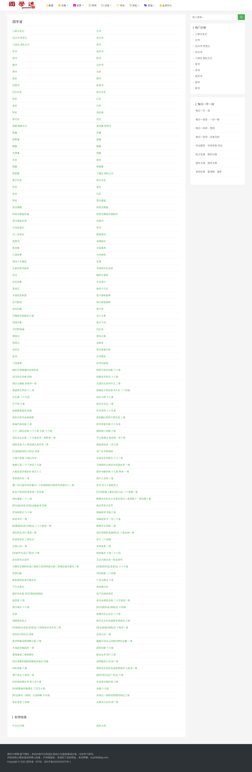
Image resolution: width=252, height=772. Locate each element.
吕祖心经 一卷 (19, 546)
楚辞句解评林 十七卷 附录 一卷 (112, 471)
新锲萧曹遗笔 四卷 (22, 410)
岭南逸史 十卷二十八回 (108, 553)
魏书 (14, 65)
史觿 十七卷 (102, 688)
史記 (98, 119)
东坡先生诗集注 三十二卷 (109, 458)
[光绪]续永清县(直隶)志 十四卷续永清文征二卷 (36, 627)
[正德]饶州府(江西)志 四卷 (26, 451)
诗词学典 (212, 145)
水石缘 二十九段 (21, 397)
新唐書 (16, 173)
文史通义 (101, 281)
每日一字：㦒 (203, 110)
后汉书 (100, 37)
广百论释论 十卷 (105, 580)
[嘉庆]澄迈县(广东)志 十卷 (110, 675)
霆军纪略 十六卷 (105, 647)
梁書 (98, 139)
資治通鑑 (17, 207)
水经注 (16, 349)
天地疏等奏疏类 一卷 (23, 647)
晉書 (14, 132)
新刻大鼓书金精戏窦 (23, 417)
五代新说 (17, 302)
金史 (14, 105)
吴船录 (100, 342)
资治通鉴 (101, 200)
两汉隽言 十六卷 (21, 607)
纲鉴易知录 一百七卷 (107, 444)
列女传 (100, 329)
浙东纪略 (17, 309)
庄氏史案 (17, 281)
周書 (98, 153)
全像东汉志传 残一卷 (107, 702)
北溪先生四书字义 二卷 (108, 383)
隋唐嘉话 (101, 234)
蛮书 (14, 356)
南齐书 (100, 51)
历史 (138, 5)
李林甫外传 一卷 (21, 478)
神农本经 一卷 (19, 519)
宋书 (14, 51)
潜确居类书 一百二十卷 (108, 519)
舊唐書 (100, 166)
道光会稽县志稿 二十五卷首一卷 (113, 600)
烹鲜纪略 (17, 573)
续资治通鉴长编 (20, 214)
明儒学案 (17, 322)
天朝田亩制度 (19, 295)
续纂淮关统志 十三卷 (107, 376)
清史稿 (100, 112)
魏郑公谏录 (102, 275)
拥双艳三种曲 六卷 (106, 431)
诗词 (97, 5)
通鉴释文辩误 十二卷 (23, 390)
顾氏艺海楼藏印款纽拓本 (25, 370)
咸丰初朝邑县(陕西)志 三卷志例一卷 (115, 532)
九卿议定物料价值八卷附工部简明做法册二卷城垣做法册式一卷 (45, 566)
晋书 (98, 44)
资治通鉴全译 (19, 220)
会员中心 (170, 5)
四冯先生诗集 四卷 (22, 376)
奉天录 (100, 309)
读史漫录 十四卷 (21, 702)
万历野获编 (18, 329)
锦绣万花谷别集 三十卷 (108, 370)
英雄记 (16, 288)
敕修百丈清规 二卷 (106, 525)
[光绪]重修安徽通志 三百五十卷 (28, 688)
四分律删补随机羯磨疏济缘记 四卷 (30, 661)
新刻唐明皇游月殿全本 (24, 580)
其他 (153, 5)
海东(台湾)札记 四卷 (23, 634)
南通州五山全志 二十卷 (108, 614)
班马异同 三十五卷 (106, 410)
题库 (219, 171)
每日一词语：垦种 (205, 128)
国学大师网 (13, 754)
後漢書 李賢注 (103, 126)
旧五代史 (17, 92)
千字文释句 (18, 586)
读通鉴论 (101, 241)
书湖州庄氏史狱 (104, 268)
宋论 (14, 275)
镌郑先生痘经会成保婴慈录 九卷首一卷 (116, 668)
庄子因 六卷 (18, 403)
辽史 (98, 98)
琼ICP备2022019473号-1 (57, 761)
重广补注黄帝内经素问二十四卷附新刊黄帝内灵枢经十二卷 (43, 485)
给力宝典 (200, 154)
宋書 (98, 132)
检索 (54, 5)
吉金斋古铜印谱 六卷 (107, 681)
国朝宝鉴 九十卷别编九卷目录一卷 (30, 444)
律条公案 (101, 336)
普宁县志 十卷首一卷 (23, 675)
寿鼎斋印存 (102, 586)
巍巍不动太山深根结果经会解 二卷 (114, 641)
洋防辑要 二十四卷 (106, 573)
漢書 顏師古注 (19, 126)
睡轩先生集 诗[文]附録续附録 (27, 593)
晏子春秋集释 (103, 295)
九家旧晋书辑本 (20, 268)
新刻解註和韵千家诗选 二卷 (111, 417)
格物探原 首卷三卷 (106, 512)
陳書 (14, 146)
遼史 (98, 187)
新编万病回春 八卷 (22, 424)
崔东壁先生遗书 (20, 559)
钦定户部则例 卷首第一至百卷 (28, 492)
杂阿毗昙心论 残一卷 (107, 661)
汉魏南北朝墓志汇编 (23, 315)
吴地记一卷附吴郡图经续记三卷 (113, 695)
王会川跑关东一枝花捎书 (109, 559)
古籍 (67, 5)
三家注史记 (18, 31)
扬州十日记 (102, 288)
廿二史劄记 (18, 234)
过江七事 (101, 315)
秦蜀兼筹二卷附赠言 (23, 654)
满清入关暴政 (19, 261)
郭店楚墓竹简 (103, 349)
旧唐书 (16, 85)
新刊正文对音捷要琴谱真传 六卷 (113, 620)
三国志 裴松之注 (21, 44)
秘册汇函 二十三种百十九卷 (27, 464)
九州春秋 (101, 254)
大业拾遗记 (18, 227)
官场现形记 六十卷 (22, 512)
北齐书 (100, 65)
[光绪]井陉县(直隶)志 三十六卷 (112, 566)
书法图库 (200, 145)
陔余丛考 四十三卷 (106, 654)
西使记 (16, 342)
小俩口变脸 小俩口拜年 (24, 458)
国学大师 (101, 725)
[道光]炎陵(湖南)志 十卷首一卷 (112, 627)
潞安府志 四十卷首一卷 (24, 532)
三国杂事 (17, 254)
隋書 (14, 166)
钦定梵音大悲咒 (104, 505)
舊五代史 (17, 180)
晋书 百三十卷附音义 (107, 485)
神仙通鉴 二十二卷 (22, 498)
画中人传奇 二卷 (105, 478)
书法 (125, 5)
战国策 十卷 (18, 600)
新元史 (16, 119)
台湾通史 (101, 356)
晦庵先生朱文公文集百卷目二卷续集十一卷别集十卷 (123, 498)
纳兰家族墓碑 (103, 302)
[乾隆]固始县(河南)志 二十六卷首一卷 (32, 525)
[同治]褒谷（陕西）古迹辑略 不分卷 (31, 695)
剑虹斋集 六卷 (19, 668)
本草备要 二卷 (103, 546)
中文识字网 (18, 725)
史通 (98, 261)
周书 (14, 71)
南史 (14, 78)
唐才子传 (101, 322)
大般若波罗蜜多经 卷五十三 (27, 471)
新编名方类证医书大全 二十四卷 (113, 390)
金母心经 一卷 (103, 634)
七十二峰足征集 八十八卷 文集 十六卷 (32, 431)
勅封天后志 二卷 (105, 403)
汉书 (98, 31)
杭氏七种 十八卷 (105, 397)
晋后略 (16, 248)
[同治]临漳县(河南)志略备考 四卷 (29, 505)
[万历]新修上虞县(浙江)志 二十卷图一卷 (117, 492)
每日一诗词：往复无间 (207, 137)
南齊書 (16, 139)
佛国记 (16, 336)
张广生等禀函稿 (104, 451)
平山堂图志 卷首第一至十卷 (111, 437)
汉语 (110, 5)
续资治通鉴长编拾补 (107, 214)
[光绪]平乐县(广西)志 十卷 (26, 553)
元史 (98, 105)
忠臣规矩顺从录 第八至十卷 (27, 681)
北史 (98, 71)
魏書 (98, 146)
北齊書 (16, 153)
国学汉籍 (212, 154)
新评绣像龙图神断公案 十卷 (27, 641)
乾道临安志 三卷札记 (23, 539)
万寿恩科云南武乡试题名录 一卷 (113, 464)
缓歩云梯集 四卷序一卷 (24, 383)
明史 (14, 112)
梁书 (14, 58)
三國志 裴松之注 (105, 173)
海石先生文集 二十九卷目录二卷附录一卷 (34, 437)
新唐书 (100, 85)
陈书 (98, 58)
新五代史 (101, 92)
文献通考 (101, 248)
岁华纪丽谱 (102, 363)
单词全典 (200, 171)
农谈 (14, 614)
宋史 (14, 98)
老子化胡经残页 (104, 593)
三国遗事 (17, 363)
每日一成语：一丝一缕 (207, 119)
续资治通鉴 (102, 207)
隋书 (98, 78)
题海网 (211, 171)
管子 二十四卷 (103, 539)
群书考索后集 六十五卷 (108, 424)
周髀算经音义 (19, 620)
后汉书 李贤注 (19, 37)
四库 (82, 5)
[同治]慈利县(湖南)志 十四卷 (111, 607)
